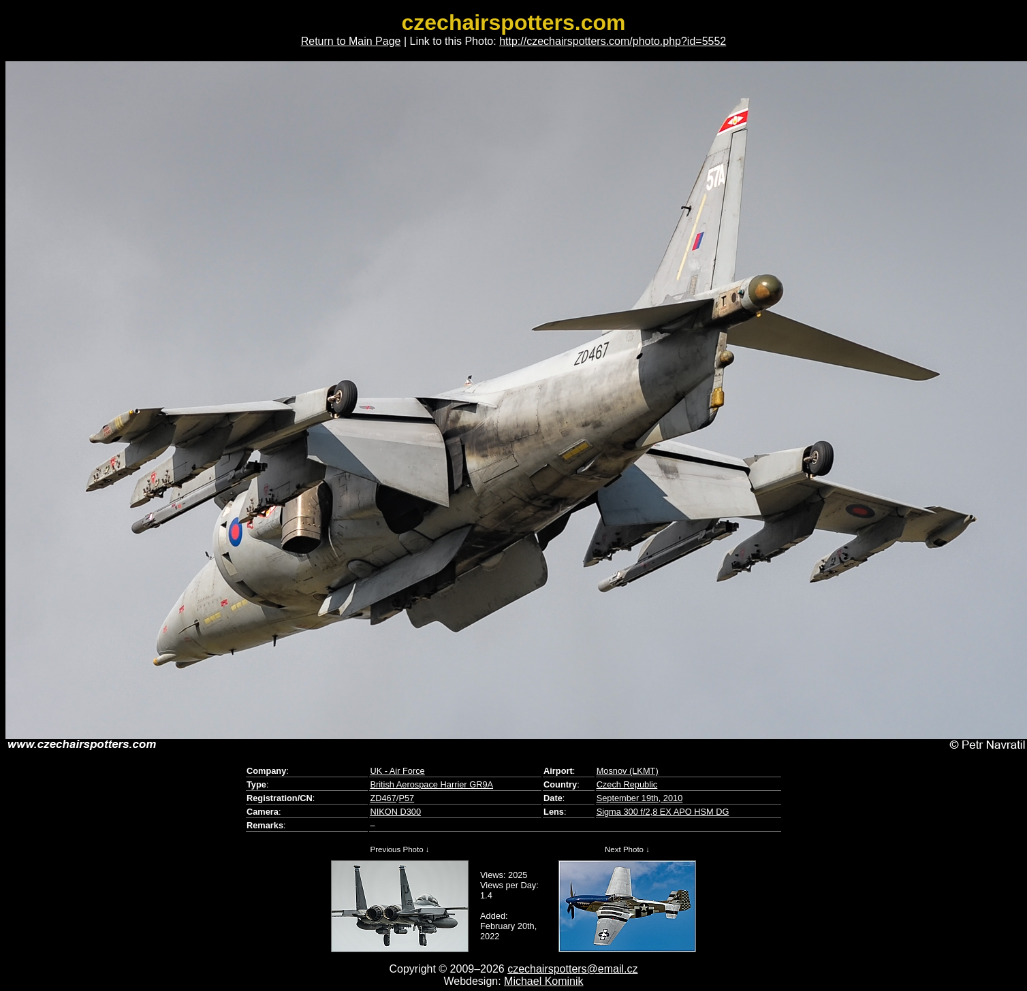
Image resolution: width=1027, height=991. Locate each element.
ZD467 (383, 798)
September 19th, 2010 (640, 798)
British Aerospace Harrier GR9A (431, 784)
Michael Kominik (543, 981)
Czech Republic (627, 784)
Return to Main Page (351, 41)
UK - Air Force (397, 771)
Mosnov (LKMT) (628, 771)
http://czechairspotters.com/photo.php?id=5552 (612, 41)
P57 (406, 798)
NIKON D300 (395, 812)
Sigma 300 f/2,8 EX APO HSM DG (663, 812)
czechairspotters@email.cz (572, 969)
